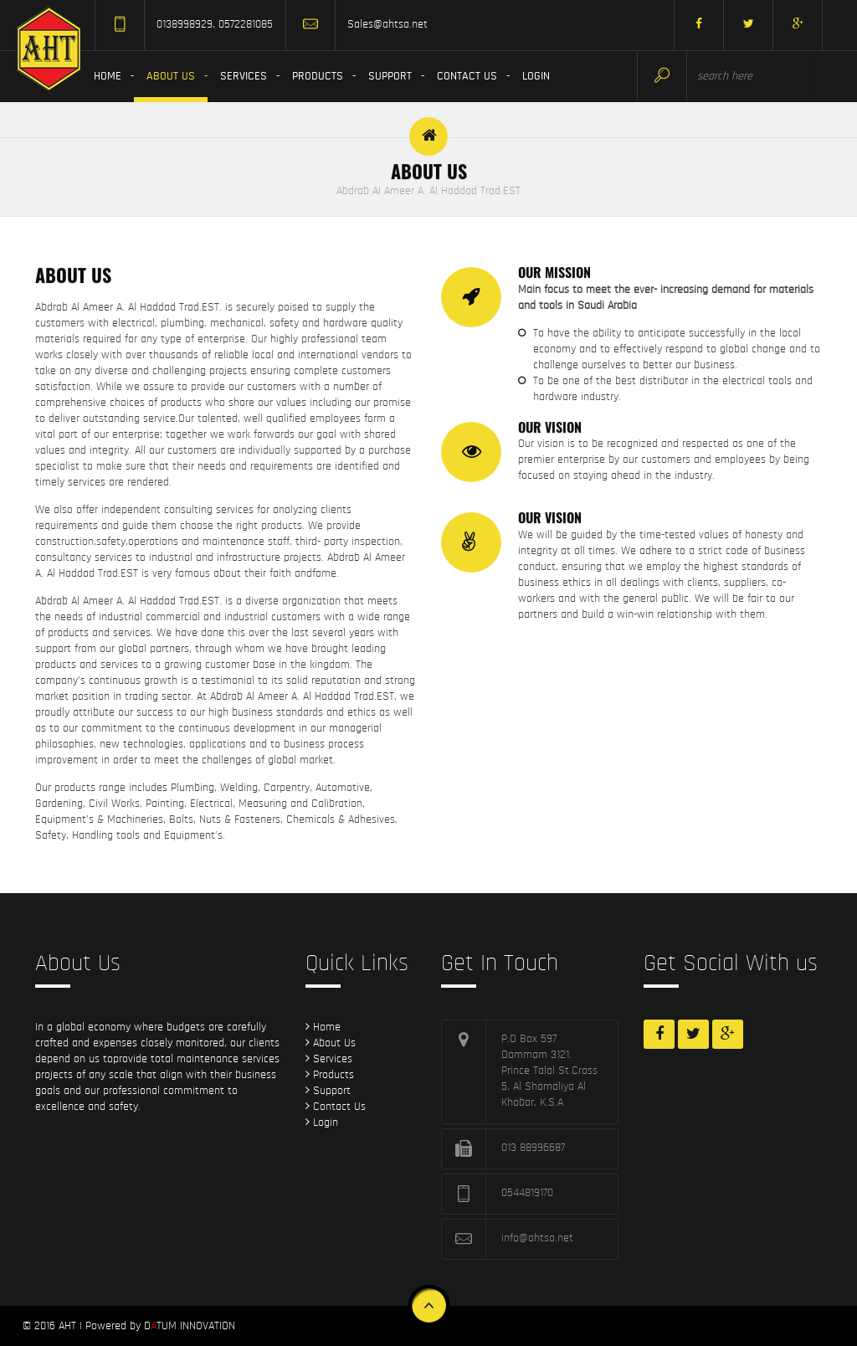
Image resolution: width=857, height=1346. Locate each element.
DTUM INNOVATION (189, 1326)
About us (170, 76)
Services (243, 76)
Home (107, 76)
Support (390, 76)
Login (536, 76)
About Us (330, 1043)
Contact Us (467, 76)
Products (317, 76)
